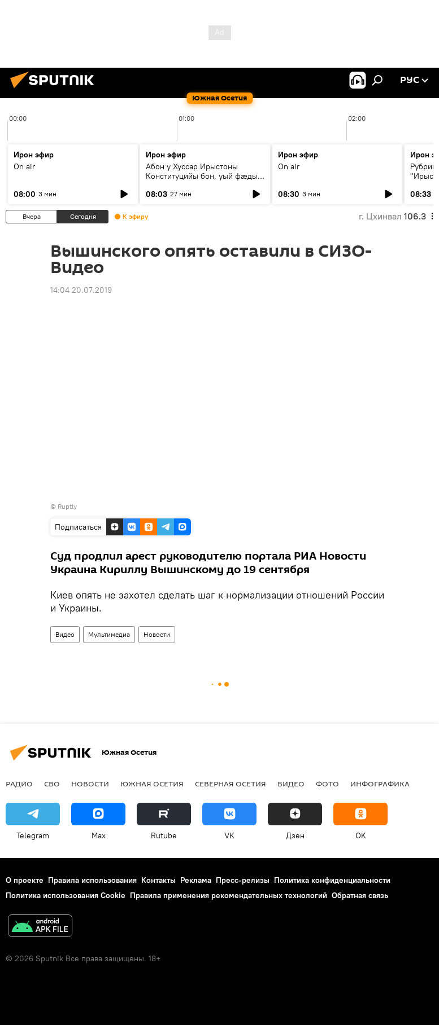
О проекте (25, 880)
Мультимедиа (109, 634)
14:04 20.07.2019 (81, 290)
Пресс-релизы (243, 880)
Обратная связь (360, 895)
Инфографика (380, 783)
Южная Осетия (152, 783)
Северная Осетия (230, 783)
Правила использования (92, 880)
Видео (65, 634)
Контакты (158, 880)
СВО (52, 783)
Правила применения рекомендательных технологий (228, 895)
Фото (327, 783)
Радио (19, 783)
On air (24, 166)
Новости (157, 634)
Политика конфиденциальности (332, 880)
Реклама (195, 880)
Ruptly (67, 506)
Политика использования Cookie (65, 895)
